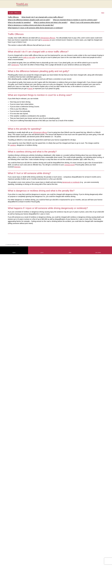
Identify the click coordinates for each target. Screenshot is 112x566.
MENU (104, 4)
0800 (70, 252)
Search (100, 5)
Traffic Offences (13, 17)
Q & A (42, 252)
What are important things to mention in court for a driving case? (75, 20)
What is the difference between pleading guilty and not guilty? (29, 20)
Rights (14, 252)
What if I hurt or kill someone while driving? (85, 22)
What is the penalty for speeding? (19, 22)
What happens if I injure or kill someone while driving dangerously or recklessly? (35, 28)
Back (102, 12)
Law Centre (98, 252)
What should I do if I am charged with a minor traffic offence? (42, 17)
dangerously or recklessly (71, 182)
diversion (17, 167)
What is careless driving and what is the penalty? (50, 22)
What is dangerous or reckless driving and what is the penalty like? (31, 25)
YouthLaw (60, 4)
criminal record (69, 165)
